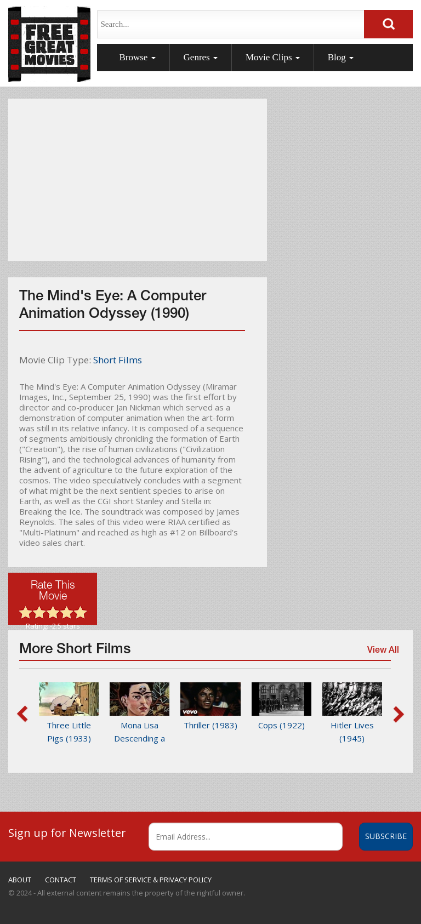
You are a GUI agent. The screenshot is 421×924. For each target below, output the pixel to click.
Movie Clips (273, 57)
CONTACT (60, 880)
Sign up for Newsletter (67, 832)
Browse (137, 57)
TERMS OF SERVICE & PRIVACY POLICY (151, 880)
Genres (201, 57)
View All (382, 653)
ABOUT (19, 880)
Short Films (117, 359)
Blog (341, 57)
